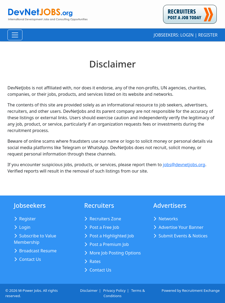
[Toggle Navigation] (14, 35)
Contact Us (30, 259)
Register (208, 35)
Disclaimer (89, 290)
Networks (168, 219)
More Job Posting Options (115, 253)
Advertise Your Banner (181, 227)
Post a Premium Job (109, 244)
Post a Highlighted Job (111, 236)
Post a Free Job (104, 227)
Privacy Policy (114, 290)
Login (187, 35)
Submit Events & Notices (183, 236)
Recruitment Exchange (201, 290)
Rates (94, 261)
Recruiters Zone (105, 219)
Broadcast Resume (38, 251)
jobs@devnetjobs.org (184, 165)
